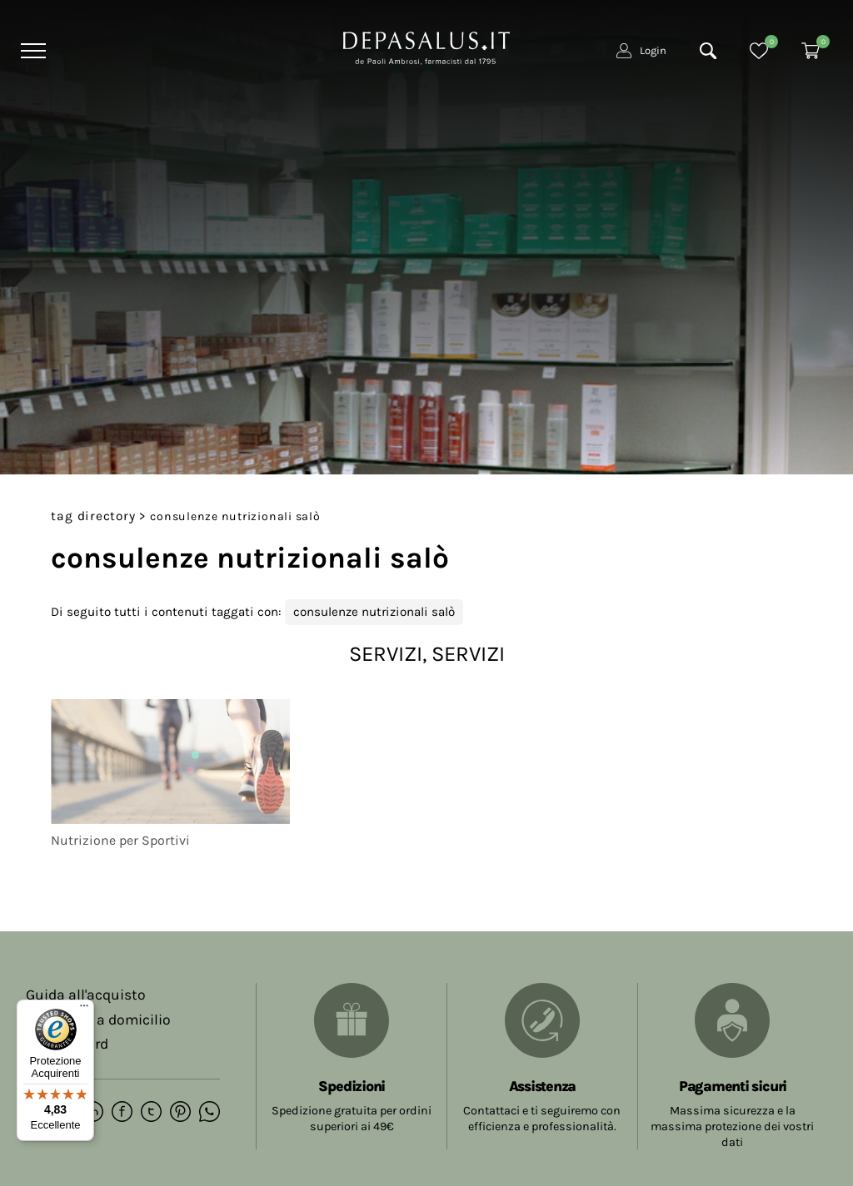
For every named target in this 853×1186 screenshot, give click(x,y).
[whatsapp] (209, 1112)
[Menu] (31, 50)
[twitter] (151, 1112)
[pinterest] (180, 1112)
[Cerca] (708, 50)
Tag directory (93, 516)
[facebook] (122, 1112)
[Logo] (426, 46)
